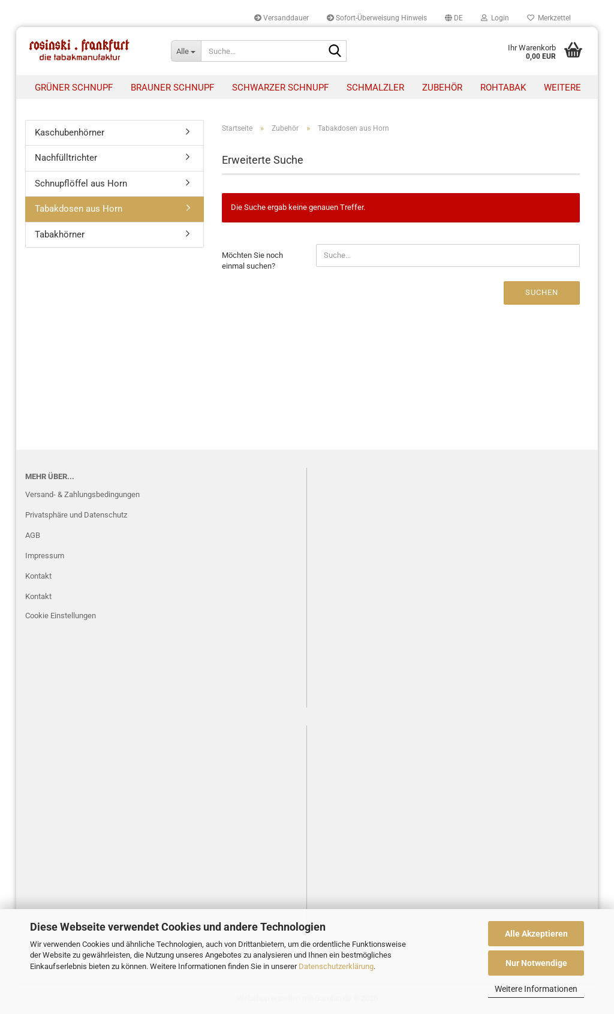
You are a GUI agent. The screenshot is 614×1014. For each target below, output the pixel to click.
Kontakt (38, 575)
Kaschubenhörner (69, 132)
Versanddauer (281, 18)
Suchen (541, 292)
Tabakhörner (60, 234)
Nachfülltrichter (66, 157)
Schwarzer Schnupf (280, 87)
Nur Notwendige (536, 963)
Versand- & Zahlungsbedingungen (82, 494)
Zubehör (442, 87)
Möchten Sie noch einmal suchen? (252, 261)
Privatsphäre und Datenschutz (76, 514)
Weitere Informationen (536, 989)
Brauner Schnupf (172, 87)
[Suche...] (186, 51)
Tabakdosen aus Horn (78, 208)
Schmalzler (375, 87)
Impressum (44, 555)
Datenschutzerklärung (336, 966)
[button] (454, 18)
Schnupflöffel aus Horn (81, 183)
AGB (32, 535)
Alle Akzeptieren (536, 933)
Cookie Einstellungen (60, 615)
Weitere (562, 87)
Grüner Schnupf (74, 87)
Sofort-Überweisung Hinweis (377, 18)
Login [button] (495, 18)
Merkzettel (549, 18)
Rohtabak (503, 87)
